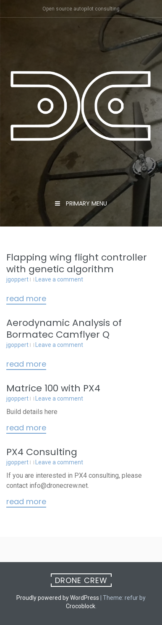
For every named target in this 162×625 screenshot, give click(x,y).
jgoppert (17, 279)
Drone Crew (81, 580)
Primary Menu (85, 203)
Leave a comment (59, 279)
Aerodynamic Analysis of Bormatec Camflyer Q (64, 328)
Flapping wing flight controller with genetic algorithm (76, 263)
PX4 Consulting (41, 451)
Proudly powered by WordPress (57, 597)
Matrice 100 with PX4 (53, 388)
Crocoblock (80, 606)
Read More (26, 299)
